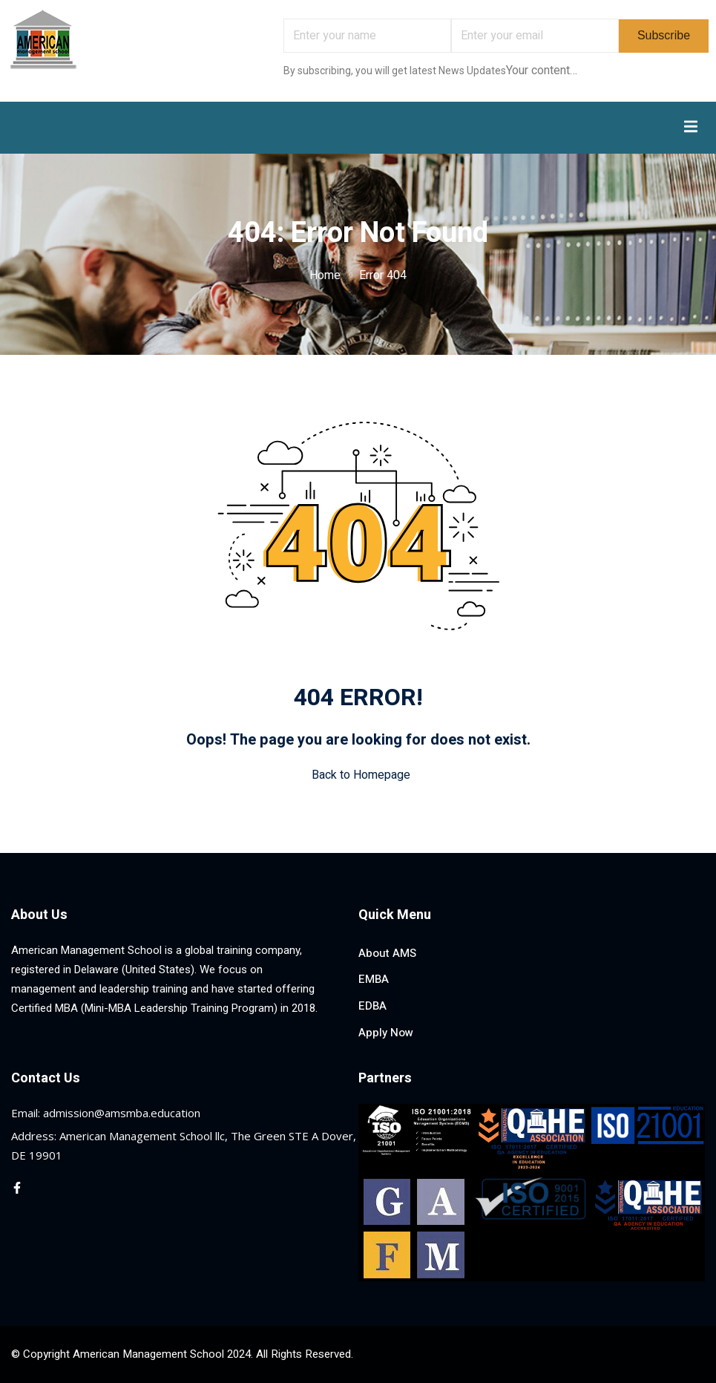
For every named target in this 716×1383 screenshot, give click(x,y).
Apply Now (385, 1032)
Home (325, 275)
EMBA (373, 979)
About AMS (387, 953)
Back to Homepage (358, 775)
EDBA (372, 1006)
